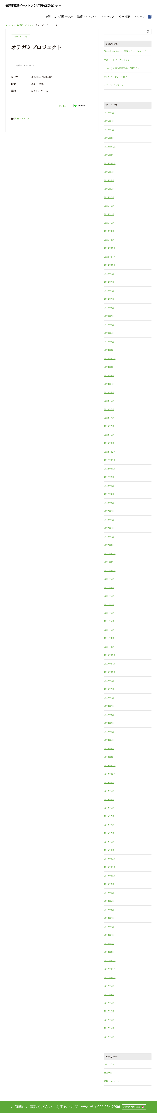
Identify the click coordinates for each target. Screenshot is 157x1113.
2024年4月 (109, 316)
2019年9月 (109, 782)
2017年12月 (109, 960)
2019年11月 (109, 765)
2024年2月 (109, 333)
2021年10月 (109, 570)
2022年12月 (109, 451)
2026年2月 (109, 129)
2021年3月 (109, 630)
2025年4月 (109, 214)
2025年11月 (109, 155)
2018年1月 (109, 952)
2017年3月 (109, 1037)
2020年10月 (109, 672)
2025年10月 (109, 163)
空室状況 (124, 16)
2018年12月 (109, 859)
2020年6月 (109, 706)
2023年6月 (109, 401)
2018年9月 (109, 884)
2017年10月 (109, 977)
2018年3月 (109, 935)
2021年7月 (109, 596)
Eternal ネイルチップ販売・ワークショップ (125, 51)
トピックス (108, 16)
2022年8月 (109, 485)
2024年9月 (109, 273)
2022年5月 (109, 511)
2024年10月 (109, 265)
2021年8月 (109, 587)
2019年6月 (109, 808)
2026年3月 (109, 121)
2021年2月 (109, 638)
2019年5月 (109, 816)
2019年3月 (109, 833)
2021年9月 (109, 579)
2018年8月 (109, 892)
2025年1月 (109, 239)
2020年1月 (109, 748)
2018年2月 (109, 943)
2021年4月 (109, 621)
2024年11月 (109, 256)
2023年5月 (109, 409)
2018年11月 (109, 867)
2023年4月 (109, 418)
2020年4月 (109, 723)
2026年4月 (109, 112)
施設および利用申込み (59, 16)
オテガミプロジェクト (114, 85)
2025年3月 (109, 223)
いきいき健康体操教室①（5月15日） (122, 68)
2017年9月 (109, 986)
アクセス (139, 16)
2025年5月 (109, 206)
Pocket (63, 106)
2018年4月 (109, 926)
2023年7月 (109, 392)
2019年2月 (109, 842)
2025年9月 (109, 172)
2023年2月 (109, 435)
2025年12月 (109, 146)
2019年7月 (109, 799)
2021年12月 (109, 553)
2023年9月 (109, 375)
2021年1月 (109, 647)
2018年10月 (109, 876)
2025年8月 (109, 180)
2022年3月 (109, 528)
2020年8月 (109, 689)
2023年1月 (109, 443)
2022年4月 (109, 519)
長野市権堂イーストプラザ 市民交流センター (33, 5)
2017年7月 (109, 1003)
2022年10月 (109, 468)
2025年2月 (109, 231)
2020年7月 (109, 697)
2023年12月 (109, 350)
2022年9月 (109, 477)
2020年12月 (109, 655)
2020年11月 (109, 664)
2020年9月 (109, 680)
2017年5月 (109, 1020)
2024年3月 (109, 324)
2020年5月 (109, 714)
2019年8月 (109, 791)
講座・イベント (87, 16)
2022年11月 (109, 460)
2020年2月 (109, 740)
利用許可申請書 (132, 1106)
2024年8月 (109, 282)
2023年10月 (109, 367)
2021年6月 (109, 604)
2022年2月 (109, 536)
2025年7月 (109, 189)
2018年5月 (109, 918)
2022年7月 (109, 494)
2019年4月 (109, 825)
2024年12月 (109, 248)
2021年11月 (109, 562)
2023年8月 (109, 384)
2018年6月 (109, 909)
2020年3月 (109, 731)
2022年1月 (109, 545)
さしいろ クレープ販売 (116, 76)
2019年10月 (109, 774)
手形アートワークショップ (117, 59)
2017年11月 (109, 969)
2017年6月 (109, 1011)
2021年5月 (109, 613)
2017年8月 (109, 994)
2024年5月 (109, 307)
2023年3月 (109, 426)
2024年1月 (109, 341)
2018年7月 (109, 901)
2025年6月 (109, 197)
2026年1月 (109, 138)
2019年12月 (109, 757)
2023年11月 (109, 358)
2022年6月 (109, 502)
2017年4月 (109, 1028)
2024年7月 (109, 290)
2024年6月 (109, 299)
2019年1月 (109, 850)
